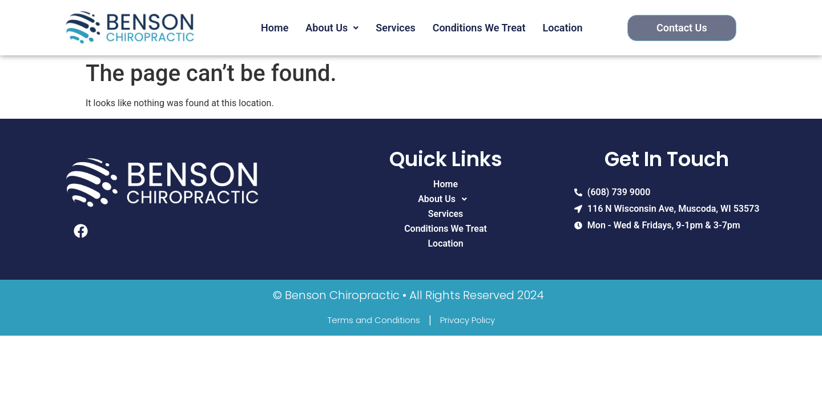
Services (395, 28)
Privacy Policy (467, 320)
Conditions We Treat (479, 28)
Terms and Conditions (374, 320)
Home (274, 28)
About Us (331, 28)
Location (563, 28)
